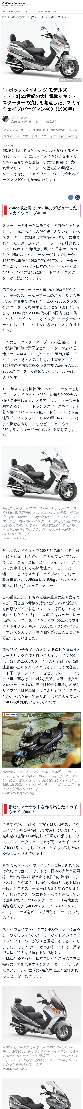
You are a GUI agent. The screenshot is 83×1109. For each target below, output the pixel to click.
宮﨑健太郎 (19, 122)
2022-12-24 (19, 117)
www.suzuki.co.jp (70, 79)
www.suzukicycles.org (18, 793)
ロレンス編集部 (44, 122)
